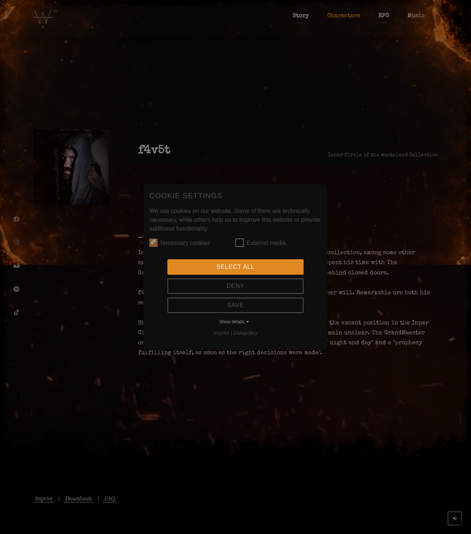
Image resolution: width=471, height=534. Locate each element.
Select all (235, 267)
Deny (235, 286)
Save (235, 305)
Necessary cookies (179, 243)
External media (261, 243)
